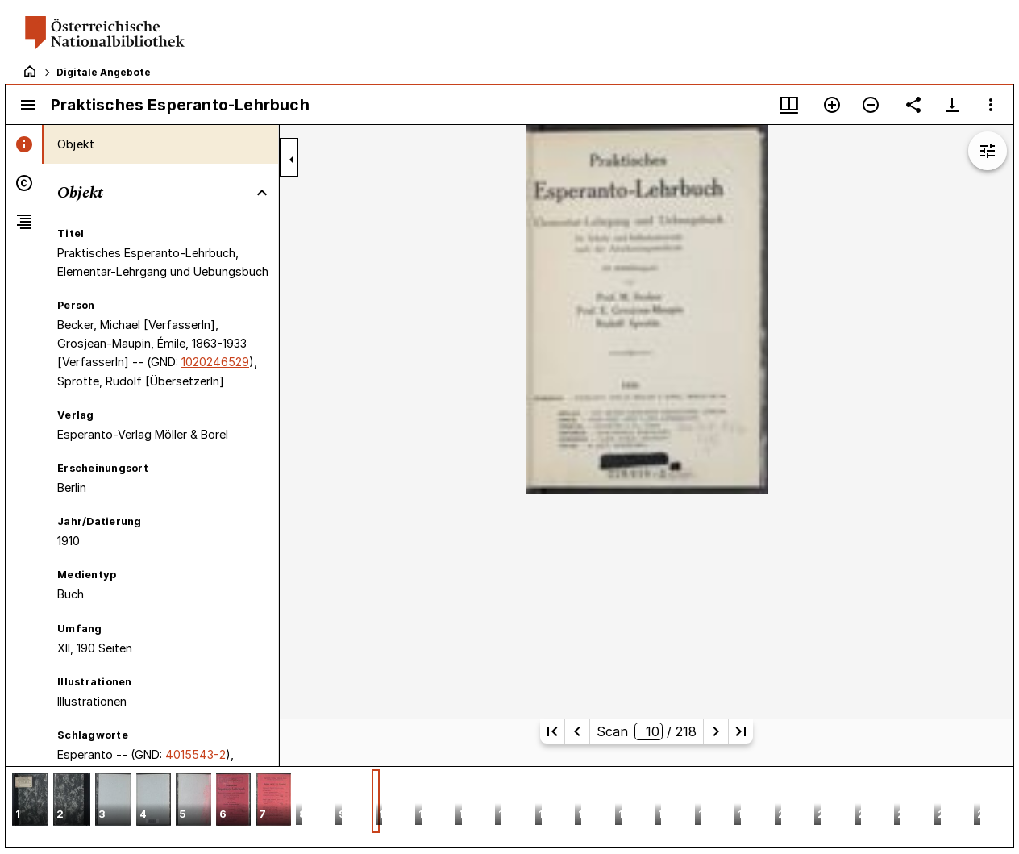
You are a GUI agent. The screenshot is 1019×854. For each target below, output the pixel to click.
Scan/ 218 (647, 731)
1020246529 (215, 362)
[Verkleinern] (870, 104)
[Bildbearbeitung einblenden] (987, 150)
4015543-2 (195, 754)
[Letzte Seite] (741, 731)
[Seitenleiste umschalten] (28, 104)
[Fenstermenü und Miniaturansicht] (789, 104)
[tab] (25, 144)
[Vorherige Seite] (577, 731)
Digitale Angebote (103, 72)
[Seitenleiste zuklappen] (292, 159)
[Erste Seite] (552, 731)
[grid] (509, 806)
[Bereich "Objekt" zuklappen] (262, 193)
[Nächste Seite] (716, 731)
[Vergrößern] (832, 104)
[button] (30, 801)
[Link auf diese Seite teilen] (913, 104)
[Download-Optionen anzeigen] (952, 104)
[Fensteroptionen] (990, 104)
